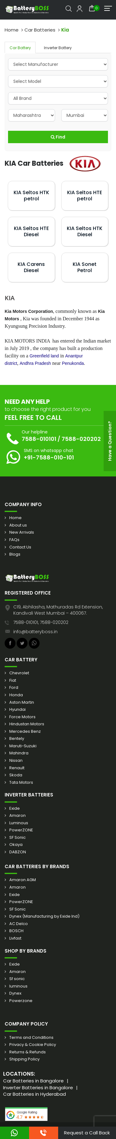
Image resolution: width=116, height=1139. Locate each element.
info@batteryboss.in (35, 632)
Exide (14, 808)
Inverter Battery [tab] (58, 47)
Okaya (16, 844)
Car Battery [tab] (20, 47)
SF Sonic (17, 837)
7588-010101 (39, 439)
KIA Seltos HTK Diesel (84, 231)
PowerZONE (21, 830)
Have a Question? (110, 441)
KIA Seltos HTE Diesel (31, 231)
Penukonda (73, 363)
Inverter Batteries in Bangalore (38, 1087)
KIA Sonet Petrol (85, 267)
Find (58, 137)
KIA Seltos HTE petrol (84, 195)
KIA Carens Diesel (31, 267)
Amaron (17, 815)
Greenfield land (44, 355)
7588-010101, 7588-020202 (40, 622)
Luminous (18, 823)
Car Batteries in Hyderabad (34, 1094)
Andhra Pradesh (35, 363)
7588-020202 (81, 439)
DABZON (17, 852)
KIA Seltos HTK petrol (31, 195)
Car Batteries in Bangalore (33, 1080)
